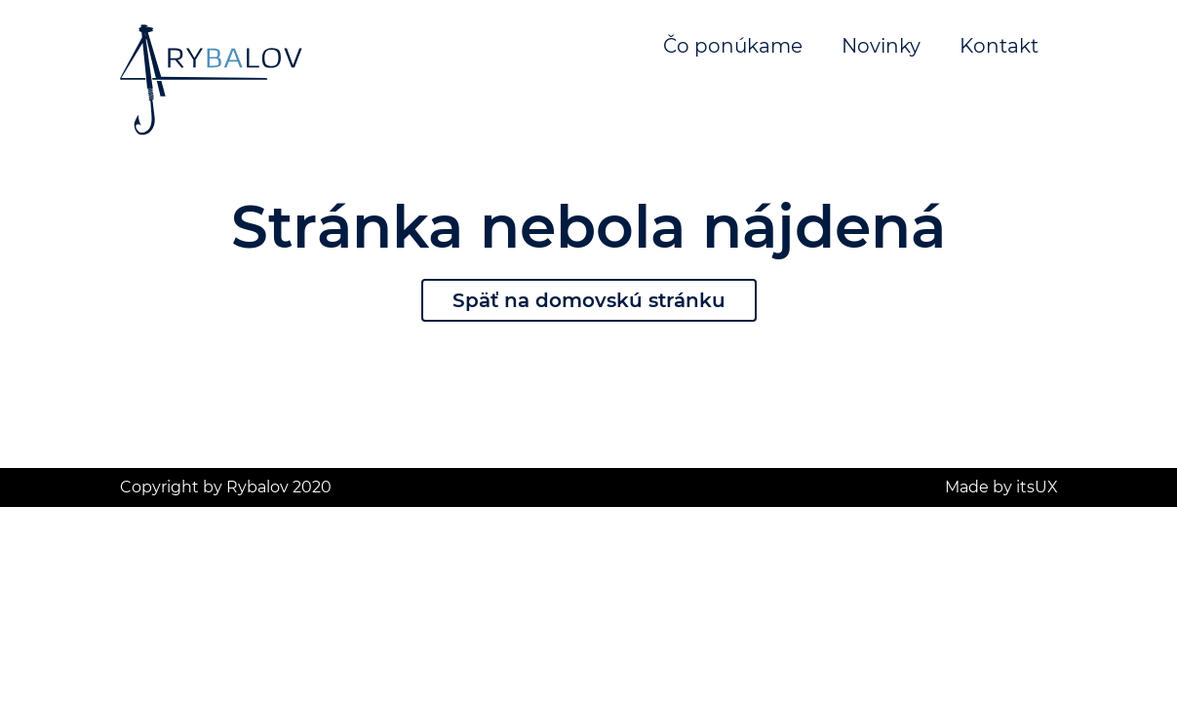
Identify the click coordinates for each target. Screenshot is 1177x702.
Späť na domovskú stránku (589, 300)
